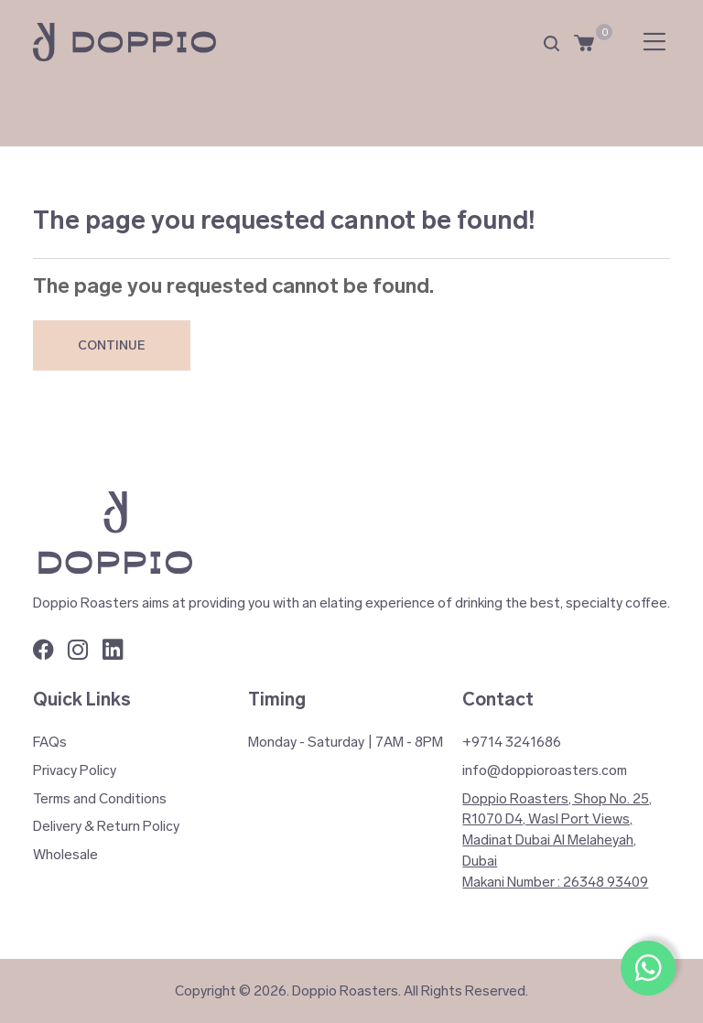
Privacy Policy (74, 770)
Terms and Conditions (100, 799)
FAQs (50, 742)
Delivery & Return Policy (106, 826)
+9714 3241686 (511, 742)
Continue (112, 345)
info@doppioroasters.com (544, 770)
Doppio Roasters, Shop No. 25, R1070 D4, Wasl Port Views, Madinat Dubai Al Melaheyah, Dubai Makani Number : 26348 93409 (557, 840)
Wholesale (65, 854)
